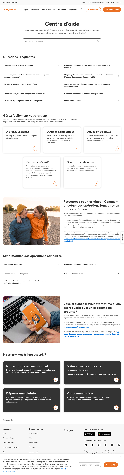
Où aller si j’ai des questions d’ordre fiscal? (21, 84)
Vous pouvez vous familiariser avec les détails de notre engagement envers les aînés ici (92, 238)
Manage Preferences (89, 465)
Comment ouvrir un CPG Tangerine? (19, 65)
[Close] (121, 456)
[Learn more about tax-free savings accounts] (92, 372)
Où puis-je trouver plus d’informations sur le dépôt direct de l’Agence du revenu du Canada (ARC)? (88, 76)
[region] (62, 464)
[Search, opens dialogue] (82, 9)
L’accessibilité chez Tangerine (16, 274)
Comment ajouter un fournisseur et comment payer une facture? (87, 66)
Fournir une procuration (14, 264)
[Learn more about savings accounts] (31, 372)
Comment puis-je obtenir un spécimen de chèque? (24, 93)
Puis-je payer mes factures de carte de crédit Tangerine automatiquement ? (26, 76)
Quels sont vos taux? (72, 101)
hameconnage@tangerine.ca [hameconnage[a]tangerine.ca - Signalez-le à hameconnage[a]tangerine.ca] (77, 327)
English (118, 2)
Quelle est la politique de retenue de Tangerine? (23, 101)
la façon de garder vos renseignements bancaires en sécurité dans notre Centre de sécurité (92, 334)
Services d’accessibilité (73, 274)
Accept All (111, 465)
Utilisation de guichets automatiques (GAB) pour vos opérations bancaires (25, 282)
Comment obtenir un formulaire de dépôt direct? (84, 93)
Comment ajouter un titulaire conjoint (80, 264)
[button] (25, 9)
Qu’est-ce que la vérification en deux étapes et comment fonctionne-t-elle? (87, 85)
